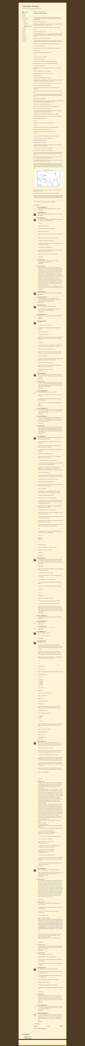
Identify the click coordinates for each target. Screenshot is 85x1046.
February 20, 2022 (40, 1010)
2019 (24, 29)
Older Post (61, 1026)
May (25, 22)
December (25, 18)
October (25, 19)
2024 (24, 14)
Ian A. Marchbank (41, 207)
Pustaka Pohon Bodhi (42, 1013)
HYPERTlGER (41, 212)
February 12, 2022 (40, 555)
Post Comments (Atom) (43, 1028)
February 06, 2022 (40, 263)
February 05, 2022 (40, 256)
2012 (24, 33)
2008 (24, 38)
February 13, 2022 (40, 618)
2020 (24, 28)
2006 (24, 41)
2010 (24, 36)
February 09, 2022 (40, 370)
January (25, 24)
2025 (24, 13)
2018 (24, 31)
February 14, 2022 (40, 738)
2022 (24, 17)
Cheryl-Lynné (28, 1036)
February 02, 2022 (40, 215)
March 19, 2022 (40, 1021)
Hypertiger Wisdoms (30, 6)
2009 (24, 37)
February (25, 23)
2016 (24, 32)
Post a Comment (37, 1023)
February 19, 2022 (40, 991)
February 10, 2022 (40, 378)
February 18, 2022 (40, 950)
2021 (24, 27)
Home (48, 1026)
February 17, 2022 (40, 876)
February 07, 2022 (40, 302)
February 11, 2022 (40, 405)
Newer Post (36, 1026)
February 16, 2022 (40, 778)
